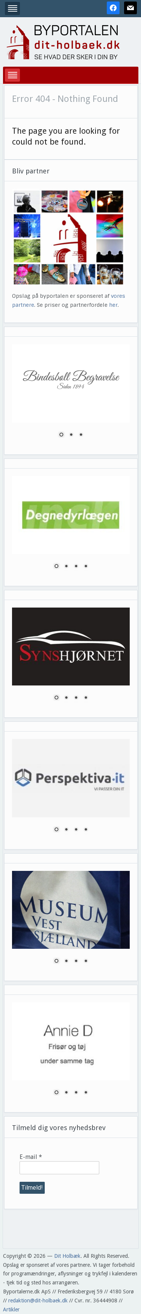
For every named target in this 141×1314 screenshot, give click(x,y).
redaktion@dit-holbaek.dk (38, 1301)
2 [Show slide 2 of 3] (71, 435)
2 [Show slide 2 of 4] (66, 567)
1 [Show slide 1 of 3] (61, 435)
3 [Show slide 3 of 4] (76, 567)
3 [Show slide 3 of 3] (81, 435)
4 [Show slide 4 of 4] (86, 567)
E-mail (31, 1156)
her (113, 305)
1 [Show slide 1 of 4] (56, 567)
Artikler (11, 1310)
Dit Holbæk (67, 1256)
